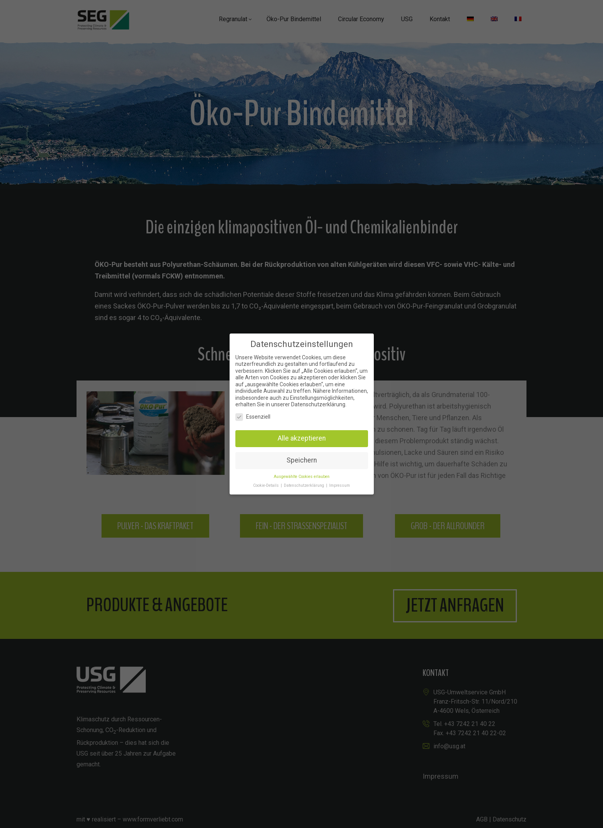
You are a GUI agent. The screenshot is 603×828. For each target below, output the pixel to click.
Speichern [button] (302, 460)
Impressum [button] (339, 485)
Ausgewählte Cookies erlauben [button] (302, 476)
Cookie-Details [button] (266, 485)
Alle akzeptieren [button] (302, 438)
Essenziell (252, 417)
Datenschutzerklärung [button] (304, 485)
